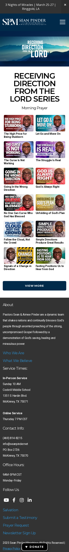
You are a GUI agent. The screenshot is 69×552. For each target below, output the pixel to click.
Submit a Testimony (20, 517)
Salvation (10, 510)
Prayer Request (16, 525)
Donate (34, 547)
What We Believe (17, 360)
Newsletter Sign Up (19, 533)
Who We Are (13, 353)
